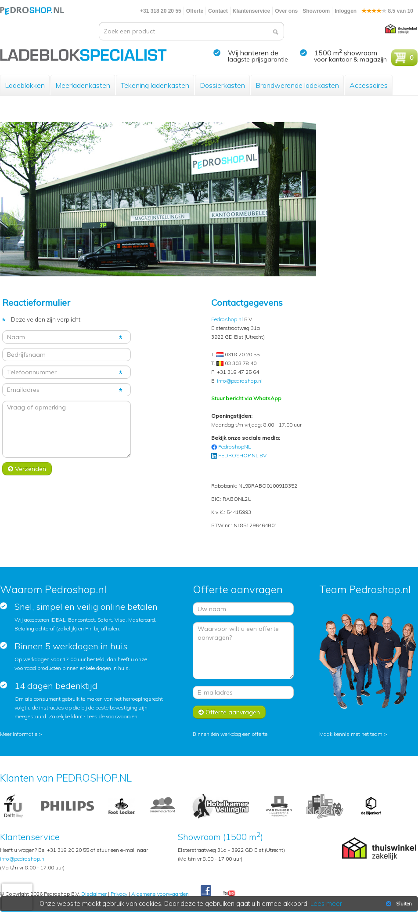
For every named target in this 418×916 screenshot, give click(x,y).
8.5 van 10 (387, 11)
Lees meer (326, 904)
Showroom (316, 11)
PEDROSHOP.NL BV (242, 455)
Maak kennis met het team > (353, 734)
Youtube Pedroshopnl (229, 893)
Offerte (194, 11)
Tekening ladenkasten (155, 85)
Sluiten (398, 903)
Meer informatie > (21, 734)
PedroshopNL (234, 446)
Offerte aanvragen (229, 712)
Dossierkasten (222, 85)
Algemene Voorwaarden (160, 894)
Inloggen (346, 11)
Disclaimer (94, 894)
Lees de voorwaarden (111, 716)
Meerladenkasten (82, 85)
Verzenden (27, 469)
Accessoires (369, 85)
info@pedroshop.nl (240, 380)
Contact (218, 11)
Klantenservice (251, 11)
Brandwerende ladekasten (297, 85)
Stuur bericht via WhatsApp (246, 398)
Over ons (286, 11)
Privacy (119, 894)
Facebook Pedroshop (206, 891)
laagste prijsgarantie (258, 59)
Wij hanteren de (253, 52)
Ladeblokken (25, 85)
